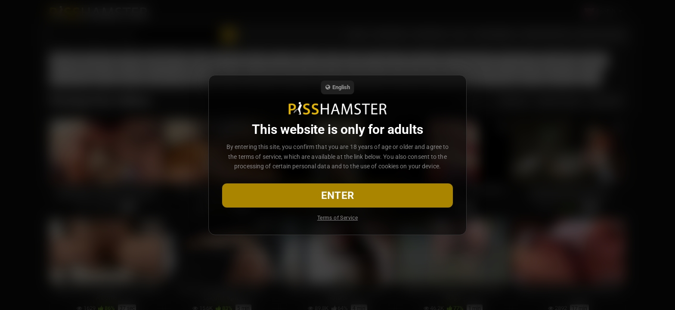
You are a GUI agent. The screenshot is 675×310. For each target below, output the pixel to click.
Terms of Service (337, 218)
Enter (337, 195)
